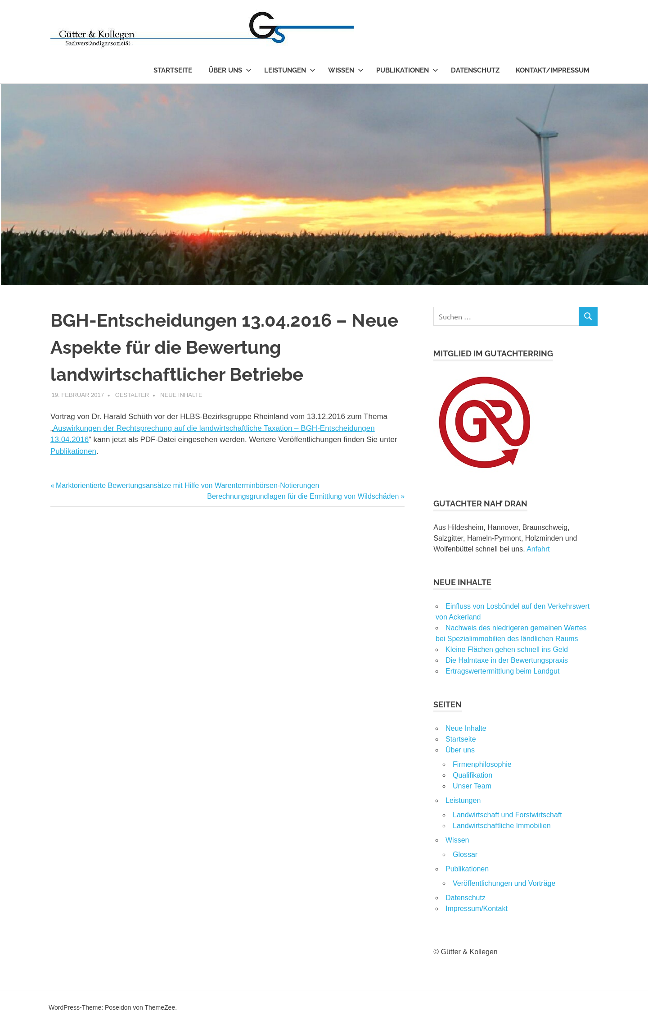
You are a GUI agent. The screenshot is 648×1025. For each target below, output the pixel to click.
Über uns (230, 70)
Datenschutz (475, 70)
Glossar (465, 854)
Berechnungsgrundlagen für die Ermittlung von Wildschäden (303, 496)
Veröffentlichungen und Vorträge (504, 883)
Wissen (346, 70)
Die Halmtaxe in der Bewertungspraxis (507, 660)
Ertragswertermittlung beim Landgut (502, 671)
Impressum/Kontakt (477, 908)
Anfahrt (538, 549)
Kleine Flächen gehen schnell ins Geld (507, 649)
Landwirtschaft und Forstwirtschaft (507, 815)
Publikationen (407, 70)
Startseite (172, 70)
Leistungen (289, 70)
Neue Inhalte (181, 395)
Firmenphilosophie (482, 764)
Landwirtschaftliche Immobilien (502, 825)
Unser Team (472, 786)
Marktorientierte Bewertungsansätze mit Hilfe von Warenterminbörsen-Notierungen (187, 485)
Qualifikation (472, 775)
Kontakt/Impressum (553, 70)
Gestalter (132, 395)
